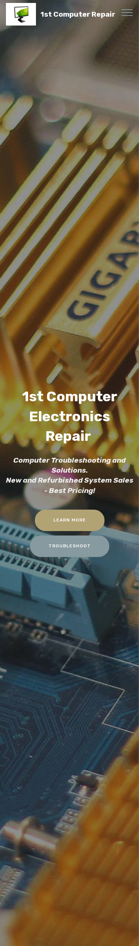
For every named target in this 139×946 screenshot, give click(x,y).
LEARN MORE (69, 520)
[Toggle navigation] (127, 12)
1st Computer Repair (77, 14)
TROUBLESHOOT (70, 545)
